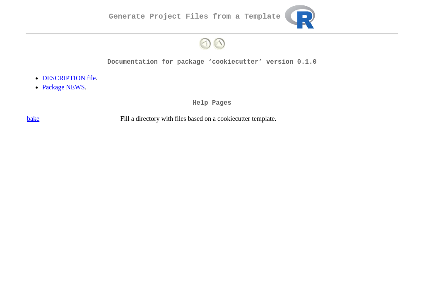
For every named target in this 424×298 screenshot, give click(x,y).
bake (33, 118)
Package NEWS (63, 87)
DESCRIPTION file (69, 78)
